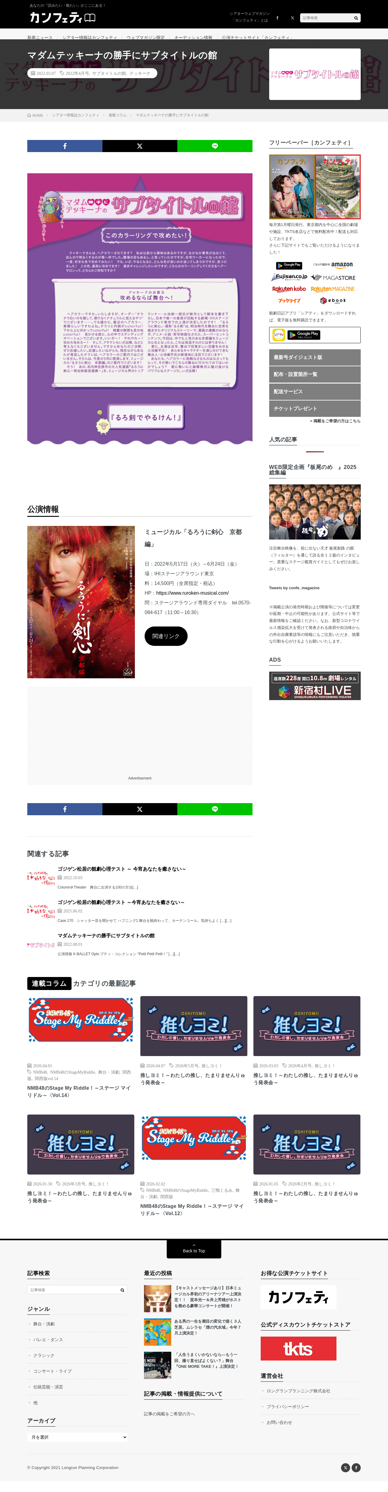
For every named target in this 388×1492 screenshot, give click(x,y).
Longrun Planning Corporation (90, 1478)
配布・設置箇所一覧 (295, 381)
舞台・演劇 (108, 1079)
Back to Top (194, 1261)
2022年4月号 (77, 80)
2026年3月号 (73, 1193)
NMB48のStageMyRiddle (72, 1079)
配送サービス (288, 399)
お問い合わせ (279, 1433)
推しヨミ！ (212, 1073)
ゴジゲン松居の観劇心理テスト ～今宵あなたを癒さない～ (121, 909)
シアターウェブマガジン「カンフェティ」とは (250, 17)
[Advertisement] (139, 736)
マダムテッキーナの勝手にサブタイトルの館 (106, 943)
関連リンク (166, 644)
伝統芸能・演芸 (48, 1397)
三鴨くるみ (221, 1199)
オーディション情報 (193, 37)
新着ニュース (40, 37)
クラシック (44, 1366)
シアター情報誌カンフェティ (89, 37)
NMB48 (40, 1079)
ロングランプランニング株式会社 (298, 1401)
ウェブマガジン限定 (146, 37)
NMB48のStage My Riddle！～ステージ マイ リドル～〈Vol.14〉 (78, 1100)
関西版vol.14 (46, 1086)
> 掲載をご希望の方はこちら (335, 428)
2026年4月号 (300, 1073)
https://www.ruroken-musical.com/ (192, 600)
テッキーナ (140, 80)
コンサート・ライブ (52, 1381)
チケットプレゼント (295, 416)
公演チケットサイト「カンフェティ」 (258, 37)
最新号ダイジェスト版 (298, 364)
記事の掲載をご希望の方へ (169, 1424)
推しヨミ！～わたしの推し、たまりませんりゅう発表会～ (193, 1087)
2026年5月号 (187, 1073)
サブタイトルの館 (109, 80)
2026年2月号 (300, 1193)
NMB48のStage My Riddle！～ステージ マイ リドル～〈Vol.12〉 (191, 1220)
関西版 (166, 1205)
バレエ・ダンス (48, 1350)
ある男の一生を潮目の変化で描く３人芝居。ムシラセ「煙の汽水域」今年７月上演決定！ (207, 1338)
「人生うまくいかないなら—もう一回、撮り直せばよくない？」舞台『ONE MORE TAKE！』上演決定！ (206, 1371)
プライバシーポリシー (288, 1417)
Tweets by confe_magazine (294, 595)
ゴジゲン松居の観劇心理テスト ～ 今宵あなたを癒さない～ (122, 876)
